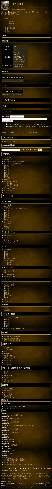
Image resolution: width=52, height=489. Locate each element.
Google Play (8, 355)
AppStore (7, 353)
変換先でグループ (12, 264)
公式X (6, 351)
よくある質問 (8, 359)
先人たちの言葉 (9, 285)
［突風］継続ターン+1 (20, 64)
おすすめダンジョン (10, 181)
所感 (6, 30)
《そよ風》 (17, 4)
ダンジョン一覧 (9, 271)
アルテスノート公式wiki (11, 418)
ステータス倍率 (10, 258)
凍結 (14, 12)
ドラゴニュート (9, 453)
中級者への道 (8, 159)
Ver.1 (7, 327)
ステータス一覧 (9, 243)
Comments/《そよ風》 (35, 476)
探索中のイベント (9, 276)
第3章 (7, 170)
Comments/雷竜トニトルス (13, 441)
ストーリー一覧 (9, 283)
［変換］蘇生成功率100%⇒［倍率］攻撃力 (18, 464)
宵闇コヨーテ (8, 457)
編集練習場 (7, 390)
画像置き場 (7, 396)
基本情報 (11, 21)
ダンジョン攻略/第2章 (11, 429)
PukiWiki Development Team (21, 483)
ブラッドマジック (9, 450)
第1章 (7, 167)
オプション (7, 221)
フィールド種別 (9, 274)
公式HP (6, 348)
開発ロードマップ (9, 357)
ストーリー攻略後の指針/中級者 (14, 161)
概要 (6, 18)
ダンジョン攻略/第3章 (11, 432)
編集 (10, 12)
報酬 (6, 298)
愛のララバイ (8, 436)
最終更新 (11, 14)
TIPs (5, 192)
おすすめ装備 (8, 183)
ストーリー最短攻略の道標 (12, 163)
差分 (18, 12)
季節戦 (7, 178)
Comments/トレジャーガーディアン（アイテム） (20, 425)
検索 (5, 14)
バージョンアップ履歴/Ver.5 (13, 415)
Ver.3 (7, 323)
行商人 (6, 308)
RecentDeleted (9, 398)
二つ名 (6, 239)
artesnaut (9, 481)
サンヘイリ (7, 374)
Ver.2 (7, 325)
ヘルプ (17, 14)
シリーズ (8, 296)
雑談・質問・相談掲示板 (12, 336)
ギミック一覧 (8, 190)
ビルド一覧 (7, 187)
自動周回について (9, 179)
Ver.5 (7, 319)
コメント (8, 32)
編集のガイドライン (10, 141)
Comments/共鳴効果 (10, 445)
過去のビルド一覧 (9, 188)
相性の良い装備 (10, 28)
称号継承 (8, 227)
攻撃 (6, 251)
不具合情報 (7, 360)
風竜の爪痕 (5, 94)
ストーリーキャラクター (12, 241)
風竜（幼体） (18, 94)
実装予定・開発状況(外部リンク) (14, 328)
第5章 (7, 174)
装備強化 (8, 223)
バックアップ (26, 12)
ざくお (6, 377)
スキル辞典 (7, 249)
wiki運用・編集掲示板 (11, 338)
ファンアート (8, 362)
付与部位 (11, 23)
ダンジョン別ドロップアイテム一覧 (15, 208)
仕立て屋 (7, 310)
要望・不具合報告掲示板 (12, 340)
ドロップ (11, 25)
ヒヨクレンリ (8, 381)
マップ (6, 299)
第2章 (7, 168)
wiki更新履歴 (8, 394)
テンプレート (8, 392)
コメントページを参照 (30, 132)
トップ (4, 12)
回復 (6, 253)
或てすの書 (7, 364)
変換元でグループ (12, 262)
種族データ (7, 235)
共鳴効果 (7, 228)
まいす (6, 372)
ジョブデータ (8, 237)
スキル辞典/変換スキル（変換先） (15, 461)
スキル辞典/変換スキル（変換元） (15, 459)
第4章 (7, 172)
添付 (33, 12)
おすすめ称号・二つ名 (11, 185)
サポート (8, 257)
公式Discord (8, 350)
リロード (39, 12)
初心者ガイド (8, 158)
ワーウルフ (7, 448)
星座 (6, 176)
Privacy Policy (20, 487)
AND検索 (25, 149)
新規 (45, 12)
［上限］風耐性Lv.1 (20, 59)
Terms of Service (27, 487)
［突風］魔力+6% (19, 61)
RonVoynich (8, 375)
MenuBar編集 (8, 389)
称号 (5, 225)
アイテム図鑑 (8, 205)
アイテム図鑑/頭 (9, 462)
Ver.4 (7, 321)
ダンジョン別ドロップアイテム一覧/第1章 (34, 475)
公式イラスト (8, 301)
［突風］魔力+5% (19, 66)
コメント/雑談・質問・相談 (13, 406)
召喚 (6, 255)
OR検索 (33, 149)
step (5, 379)
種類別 (7, 207)
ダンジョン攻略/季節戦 (11, 422)
